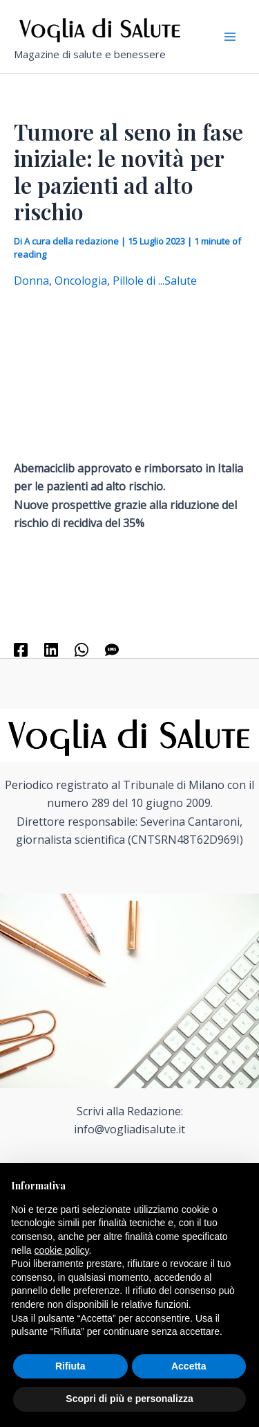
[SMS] (112, 649)
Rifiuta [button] (70, 1366)
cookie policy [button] (61, 1250)
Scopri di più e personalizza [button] (129, 1398)
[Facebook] (21, 649)
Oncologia (81, 280)
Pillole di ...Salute (155, 280)
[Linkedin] (51, 649)
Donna (31, 280)
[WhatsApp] (81, 649)
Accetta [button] (189, 1366)
